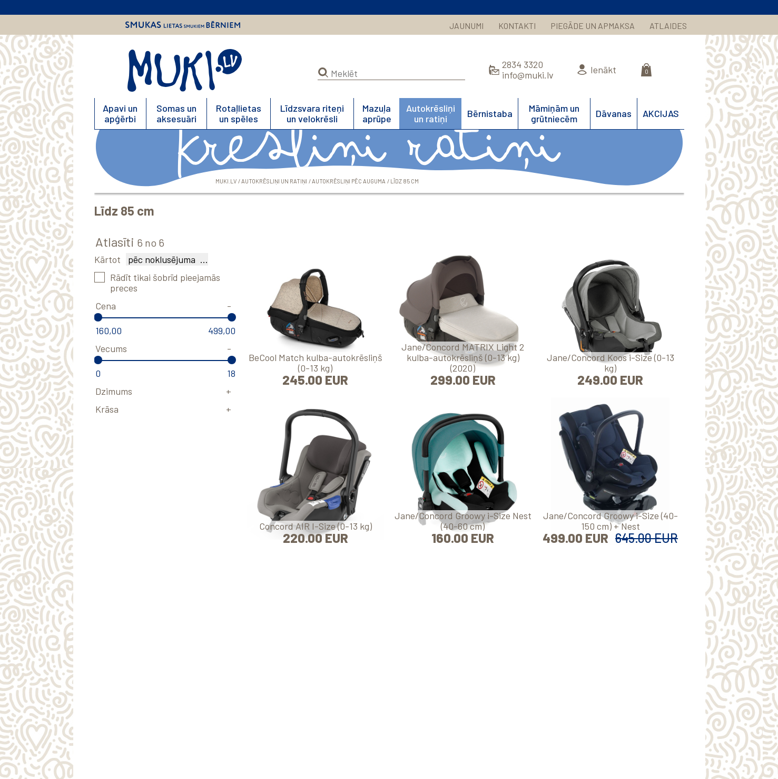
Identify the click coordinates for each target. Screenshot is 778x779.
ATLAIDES (668, 26)
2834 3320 (522, 64)
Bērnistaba (490, 113)
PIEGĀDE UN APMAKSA (592, 26)
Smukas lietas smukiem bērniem (182, 25)
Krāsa (107, 409)
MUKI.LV (184, 70)
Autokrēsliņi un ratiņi (430, 113)
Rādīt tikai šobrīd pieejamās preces (165, 282)
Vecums (111, 348)
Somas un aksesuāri (176, 113)
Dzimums (113, 391)
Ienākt (603, 69)
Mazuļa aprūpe (376, 113)
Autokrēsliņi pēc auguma (349, 181)
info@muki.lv (528, 75)
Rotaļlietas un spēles (238, 113)
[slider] (98, 317)
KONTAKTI (517, 26)
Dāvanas (614, 113)
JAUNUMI (466, 26)
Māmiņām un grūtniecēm (554, 113)
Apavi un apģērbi (120, 113)
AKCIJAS (661, 113)
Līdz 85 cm (404, 181)
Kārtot (107, 259)
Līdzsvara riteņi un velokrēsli (312, 113)
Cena (105, 305)
